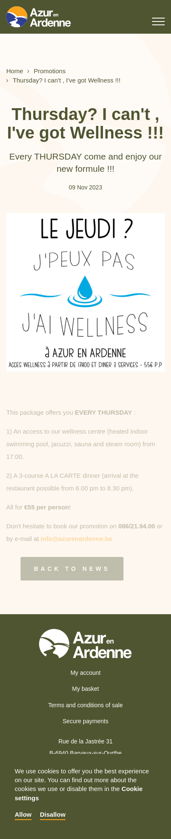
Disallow (53, 814)
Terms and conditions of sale (85, 705)
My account (86, 672)
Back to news (69, 568)
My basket (85, 688)
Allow (23, 814)
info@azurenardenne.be (77, 541)
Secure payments (85, 721)
